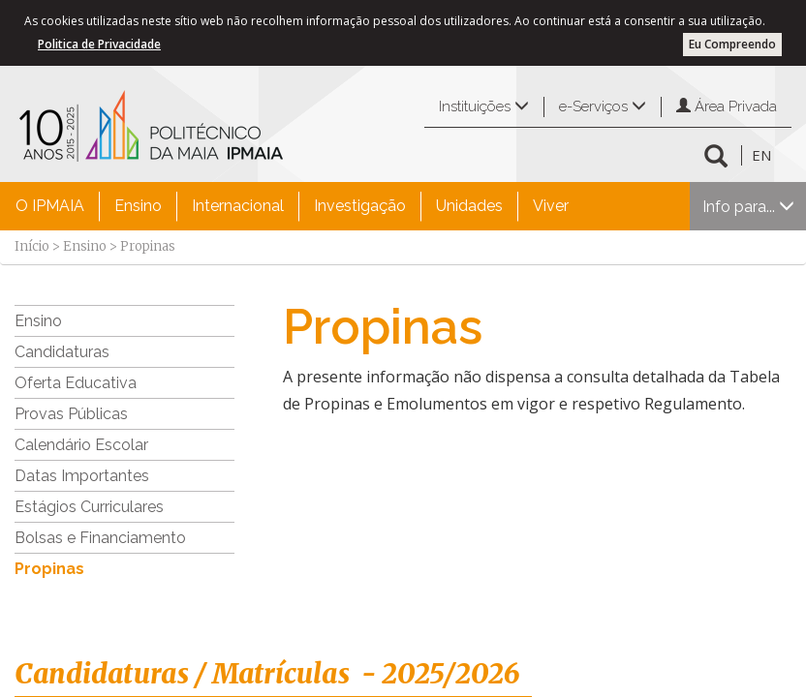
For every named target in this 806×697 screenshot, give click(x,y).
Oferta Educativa (76, 383)
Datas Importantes (82, 476)
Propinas (49, 569)
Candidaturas (62, 352)
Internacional (238, 206)
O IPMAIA (50, 206)
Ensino (138, 206)
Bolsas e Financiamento (100, 538)
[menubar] (292, 206)
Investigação (360, 206)
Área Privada (726, 106)
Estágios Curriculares (89, 507)
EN (761, 155)
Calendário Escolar (81, 445)
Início (32, 246)
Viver (551, 206)
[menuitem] (50, 206)
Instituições (484, 106)
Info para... (748, 206)
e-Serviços (602, 106)
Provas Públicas (71, 414)
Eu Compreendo (732, 44)
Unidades (469, 206)
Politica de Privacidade (99, 44)
